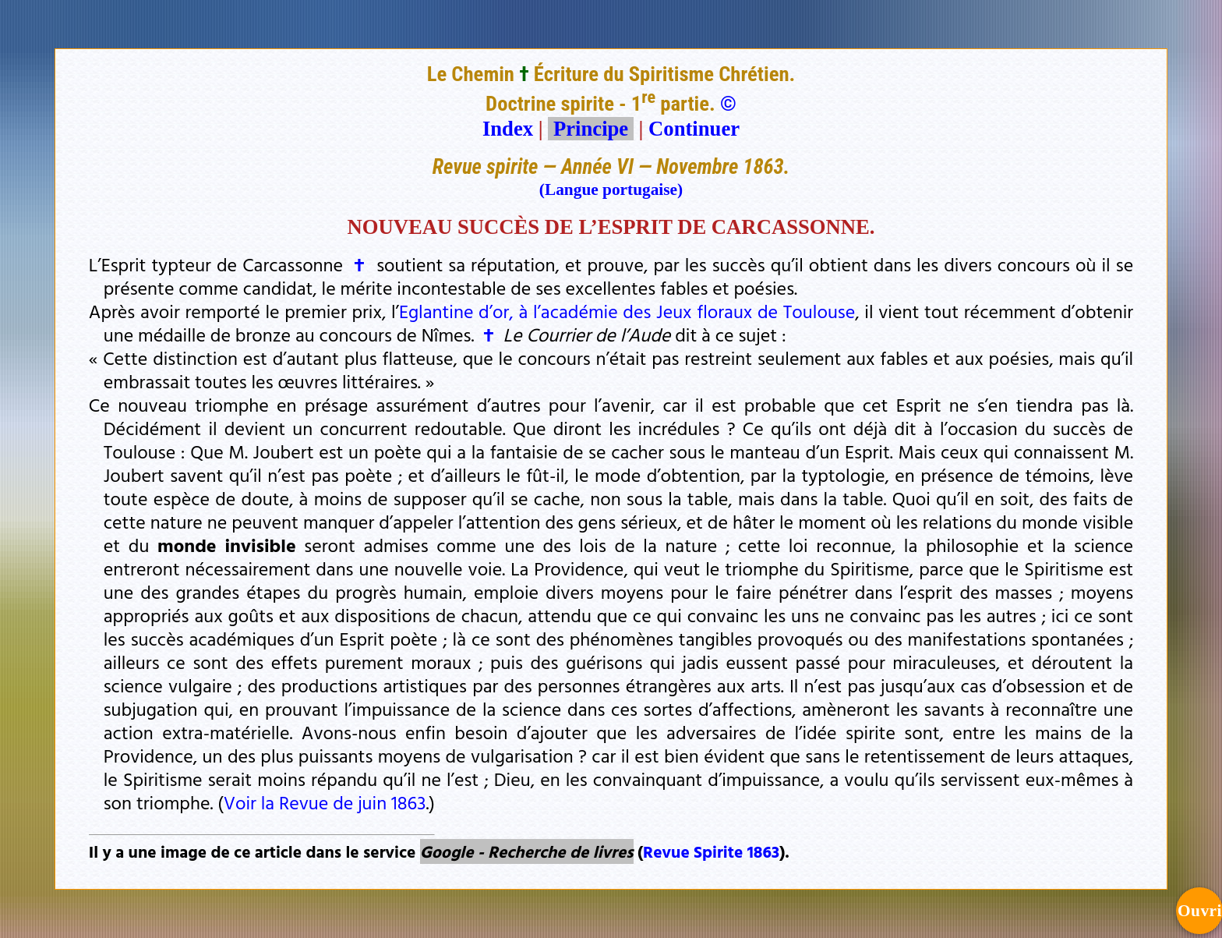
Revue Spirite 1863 (711, 851)
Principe (591, 128)
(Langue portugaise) (611, 189)
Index (507, 128)
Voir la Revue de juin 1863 (325, 802)
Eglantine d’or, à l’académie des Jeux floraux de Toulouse (627, 311)
